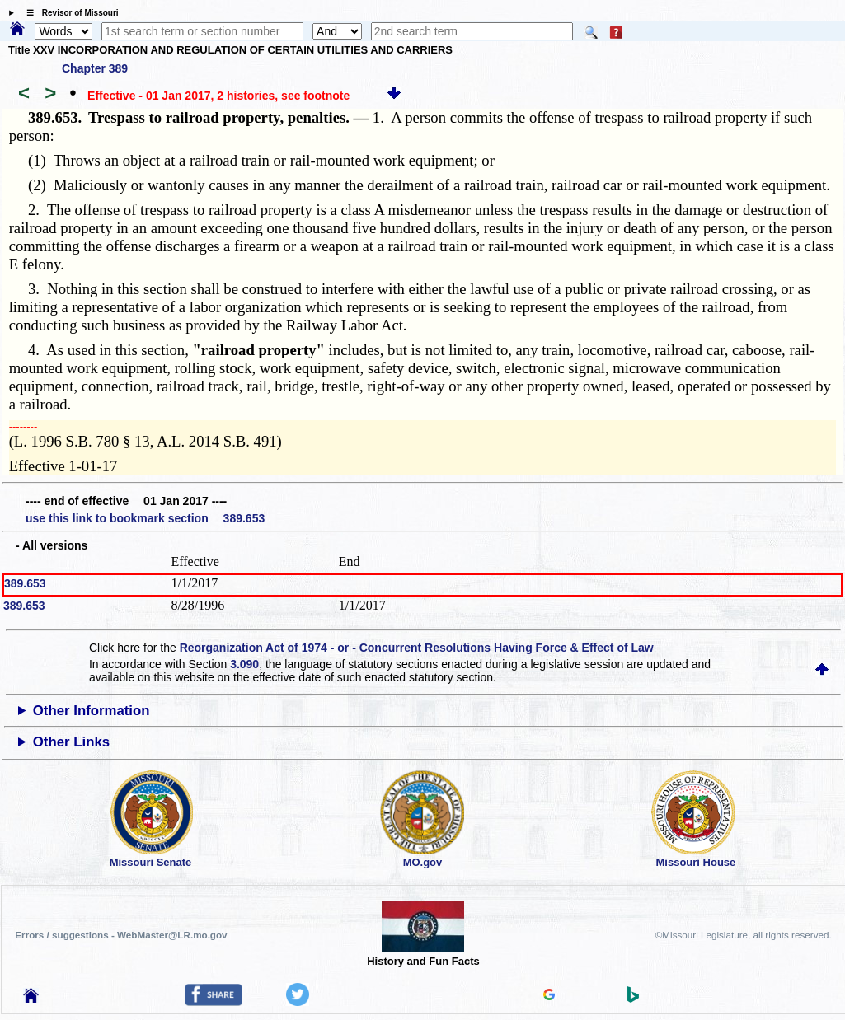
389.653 (25, 583)
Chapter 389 (95, 68)
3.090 (244, 664)
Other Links (71, 742)
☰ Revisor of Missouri (68, 12)
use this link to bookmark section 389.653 (145, 518)
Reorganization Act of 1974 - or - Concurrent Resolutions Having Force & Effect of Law (417, 647)
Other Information (91, 710)
